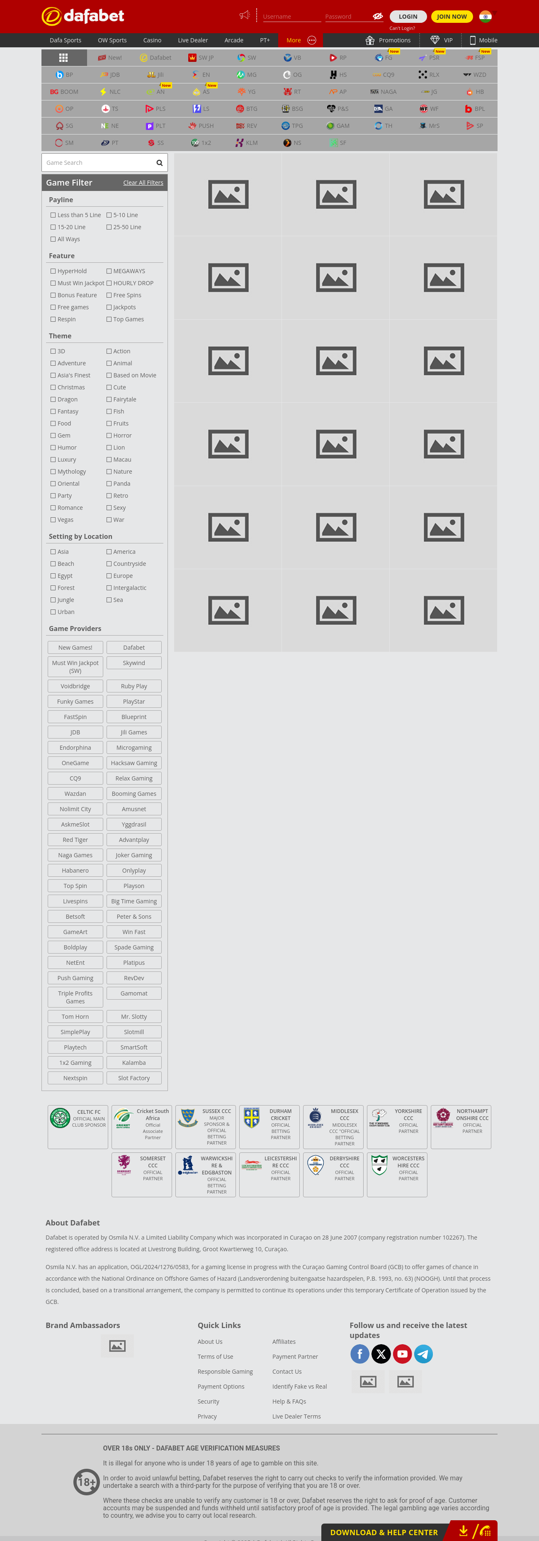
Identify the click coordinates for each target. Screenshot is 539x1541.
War (119, 519)
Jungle (66, 600)
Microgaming (134, 747)
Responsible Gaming (225, 1371)
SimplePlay (75, 1032)
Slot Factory (134, 1078)
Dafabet (134, 647)
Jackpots (125, 307)
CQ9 (75, 778)
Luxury (67, 459)
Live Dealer (193, 40)
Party (65, 495)
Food (64, 423)
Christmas (71, 387)
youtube (402, 1354)
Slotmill (134, 1032)
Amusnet (134, 809)
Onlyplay (134, 870)
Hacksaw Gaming (134, 763)
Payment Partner (295, 1356)
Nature (123, 471)
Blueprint (133, 717)
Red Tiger (75, 840)
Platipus (134, 962)
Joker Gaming (134, 855)
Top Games (129, 319)
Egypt (65, 576)
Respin (67, 319)
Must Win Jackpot (81, 283)
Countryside (130, 563)
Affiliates (284, 1341)
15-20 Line (71, 227)
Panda (122, 483)
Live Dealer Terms (296, 1416)
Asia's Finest (74, 375)
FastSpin (75, 717)
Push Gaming (75, 978)
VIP (448, 40)
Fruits (121, 423)
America (125, 551)
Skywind (134, 663)
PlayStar (134, 701)
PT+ (265, 40)
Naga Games (75, 855)
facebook (360, 1354)
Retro (121, 495)
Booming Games (134, 793)
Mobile (488, 40)
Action (122, 351)
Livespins (75, 901)
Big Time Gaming (134, 901)
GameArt (75, 932)
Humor (67, 447)
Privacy (207, 1416)
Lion (119, 447)
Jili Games (134, 732)
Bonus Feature (77, 295)
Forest (66, 588)
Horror (123, 435)
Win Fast (134, 932)
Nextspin (75, 1078)
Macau (122, 459)
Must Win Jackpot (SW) (75, 667)
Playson (134, 886)
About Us (210, 1341)
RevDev (134, 978)
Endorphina (75, 747)
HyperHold (72, 271)
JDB (75, 732)
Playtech (75, 1047)
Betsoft (75, 916)
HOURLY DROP (134, 283)
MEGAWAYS (130, 271)
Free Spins (127, 295)
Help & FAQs (289, 1401)
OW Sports (112, 40)
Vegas (65, 519)
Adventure (72, 363)
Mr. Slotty (134, 1016)
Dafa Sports (65, 40)
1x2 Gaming (75, 1062)
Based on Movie (135, 375)
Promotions (394, 40)
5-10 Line (126, 215)
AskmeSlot (75, 824)
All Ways (69, 239)
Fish (119, 411)
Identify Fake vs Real (299, 1386)
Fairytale (125, 399)
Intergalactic (130, 588)
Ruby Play (134, 686)
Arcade (234, 40)
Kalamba (134, 1062)
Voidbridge (75, 686)
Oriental (69, 483)
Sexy (120, 507)
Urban (66, 612)
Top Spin (75, 886)
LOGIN (408, 16)
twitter (381, 1354)
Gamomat (134, 993)
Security (208, 1401)
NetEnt (75, 962)
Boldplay (75, 947)
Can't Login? (402, 28)
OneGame (75, 763)
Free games (73, 307)
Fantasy (68, 411)
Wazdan (75, 793)
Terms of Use (215, 1356)
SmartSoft (134, 1047)
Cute (120, 387)
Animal (123, 363)
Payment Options (221, 1386)
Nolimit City (75, 809)
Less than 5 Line (79, 215)
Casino (152, 40)
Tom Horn (75, 1016)
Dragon (68, 399)
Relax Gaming (134, 778)
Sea (118, 600)
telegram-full (423, 1354)
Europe (123, 576)
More (293, 40)
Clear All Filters (143, 182)
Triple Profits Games (75, 997)
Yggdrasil (134, 824)
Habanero (75, 870)
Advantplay (134, 840)
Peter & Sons (134, 916)
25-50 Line (127, 227)
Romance (70, 507)
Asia (63, 551)
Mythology (72, 471)
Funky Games (75, 701)
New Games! (75, 647)
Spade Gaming (134, 947)
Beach (66, 563)
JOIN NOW (452, 16)
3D (61, 351)
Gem (64, 435)
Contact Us (287, 1371)
